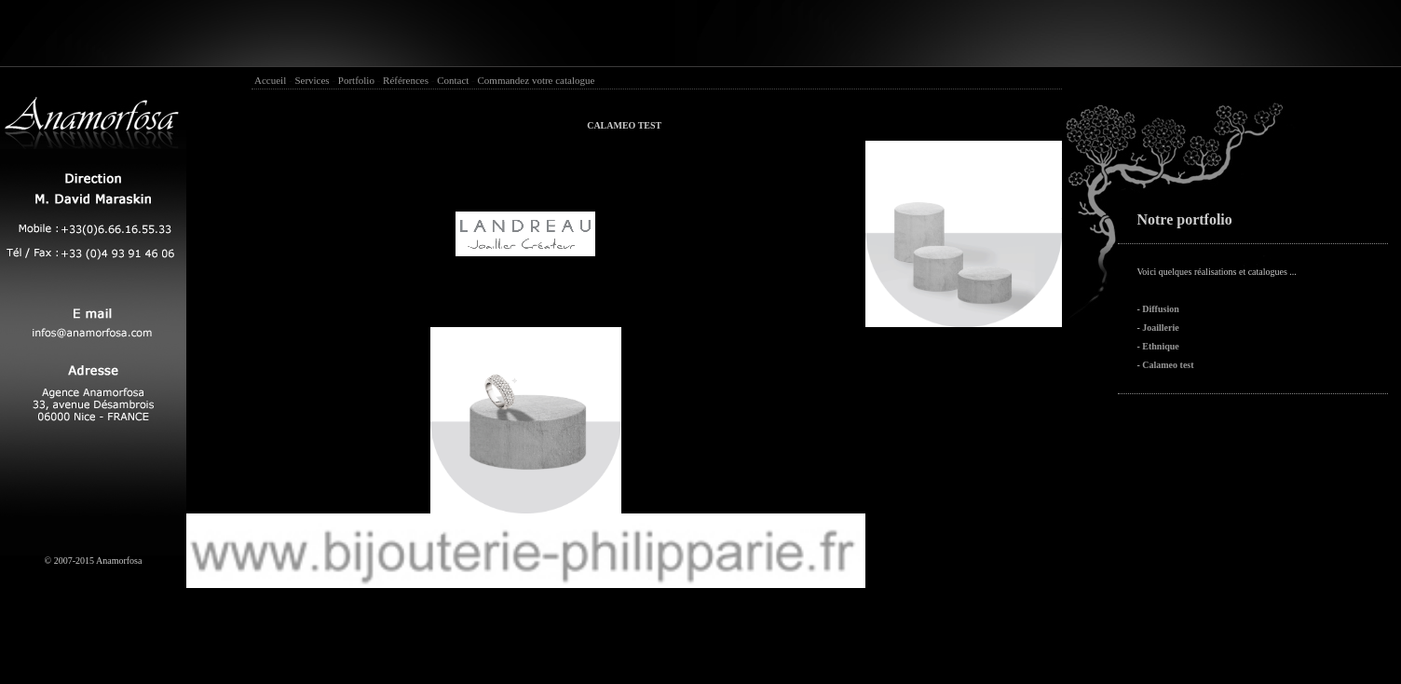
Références (405, 80)
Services (311, 80)
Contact (453, 80)
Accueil (270, 80)
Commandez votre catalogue (536, 80)
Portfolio (356, 80)
